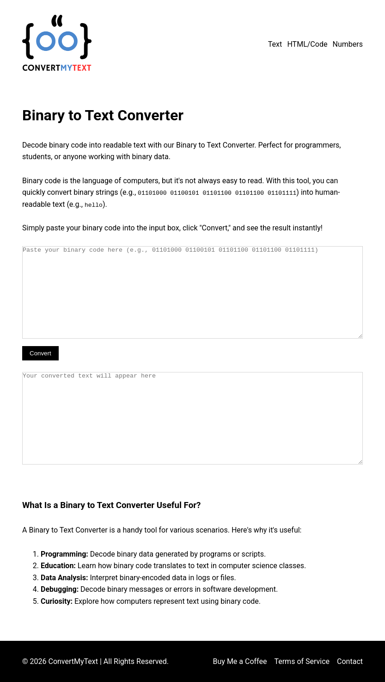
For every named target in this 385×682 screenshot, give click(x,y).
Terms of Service (302, 661)
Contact (350, 661)
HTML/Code (307, 44)
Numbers (348, 44)
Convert (40, 352)
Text (275, 44)
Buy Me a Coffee (240, 661)
